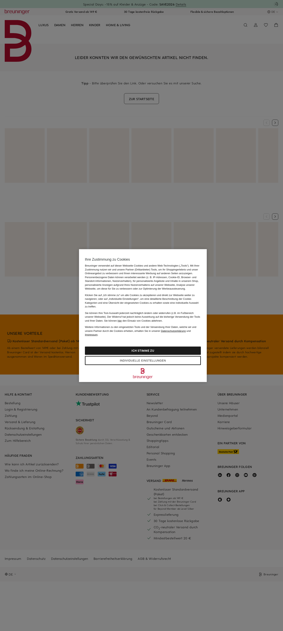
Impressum (91, 334)
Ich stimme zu (142, 350)
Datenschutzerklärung (173, 330)
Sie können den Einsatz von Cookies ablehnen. (133, 320)
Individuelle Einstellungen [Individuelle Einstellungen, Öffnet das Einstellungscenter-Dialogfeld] (143, 360)
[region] (143, 315)
